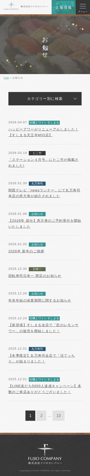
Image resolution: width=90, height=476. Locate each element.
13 (58, 416)
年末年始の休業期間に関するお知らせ (39, 300)
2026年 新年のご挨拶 (26, 251)
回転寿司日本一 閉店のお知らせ (34, 276)
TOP (6, 77)
